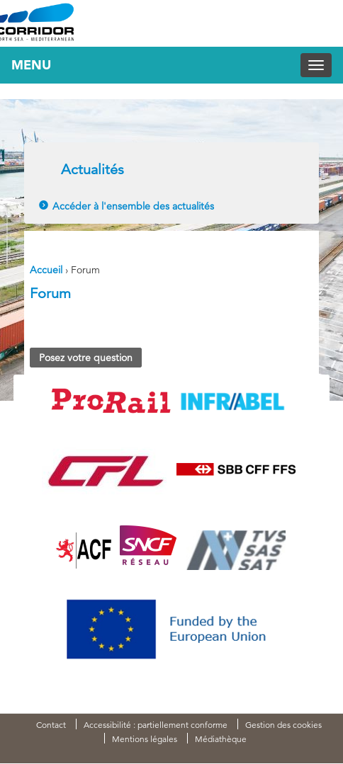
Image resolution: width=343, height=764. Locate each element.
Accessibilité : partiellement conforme (155, 724)
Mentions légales (144, 739)
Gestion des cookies (283, 724)
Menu (31, 65)
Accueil (46, 269)
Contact (51, 724)
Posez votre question (86, 357)
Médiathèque (221, 739)
